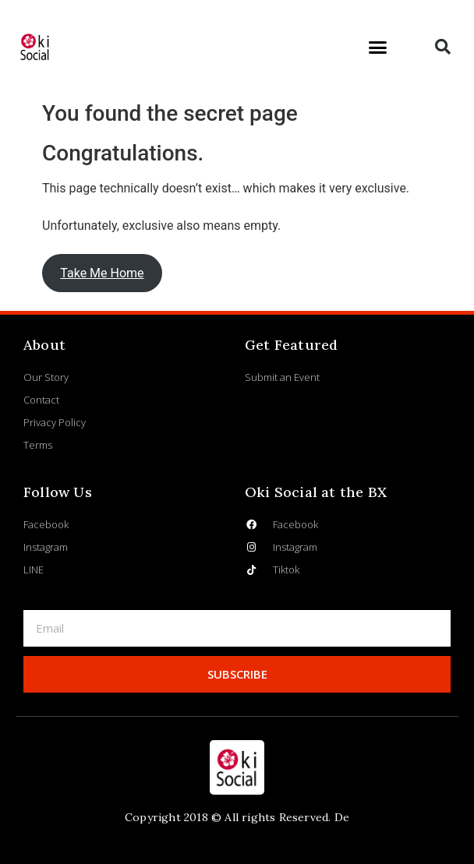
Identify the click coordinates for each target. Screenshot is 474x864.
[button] (377, 47)
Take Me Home (101, 273)
